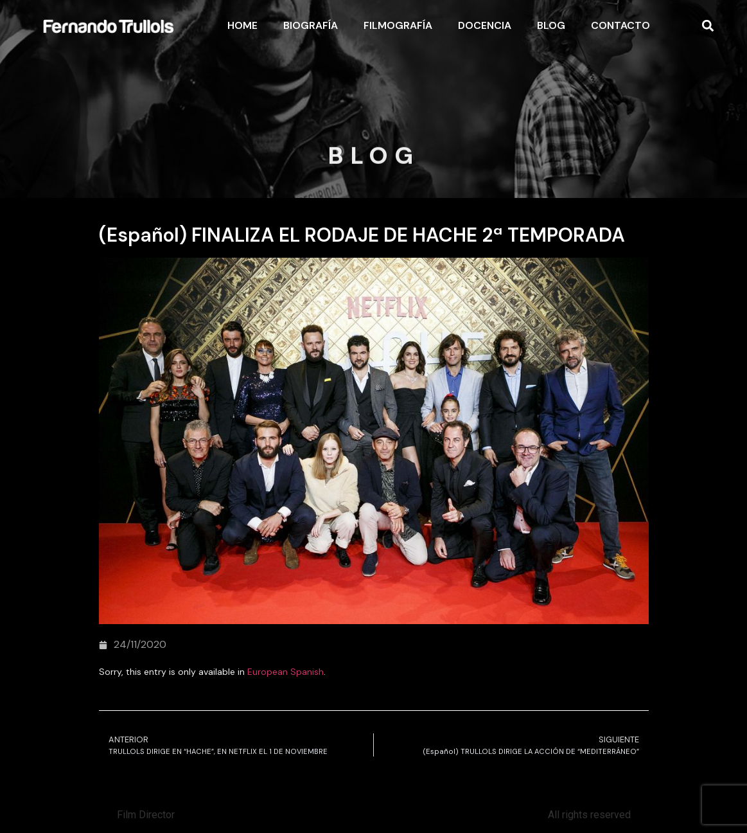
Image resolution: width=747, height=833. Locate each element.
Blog (551, 25)
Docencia (484, 25)
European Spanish (285, 671)
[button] (707, 26)
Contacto (620, 25)
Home (242, 25)
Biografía (310, 25)
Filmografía (398, 25)
